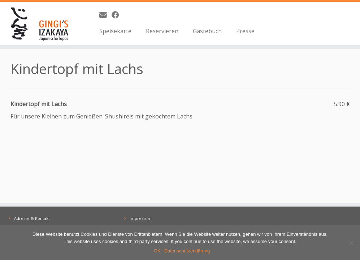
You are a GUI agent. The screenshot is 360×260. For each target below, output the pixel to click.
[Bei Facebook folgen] (118, 15)
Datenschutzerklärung (187, 251)
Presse (245, 31)
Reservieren (162, 31)
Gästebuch (207, 31)
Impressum (141, 218)
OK (157, 251)
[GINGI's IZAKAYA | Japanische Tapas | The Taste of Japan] (42, 23)
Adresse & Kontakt (32, 218)
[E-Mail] (105, 15)
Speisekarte (115, 31)
